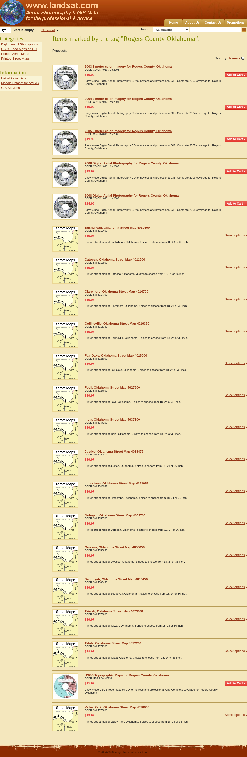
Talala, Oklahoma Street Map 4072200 (113, 643)
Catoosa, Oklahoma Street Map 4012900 (115, 259)
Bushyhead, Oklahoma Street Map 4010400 (117, 227)
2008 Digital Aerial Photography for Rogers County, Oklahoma (132, 195)
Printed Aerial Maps (15, 54)
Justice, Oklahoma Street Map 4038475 (114, 451)
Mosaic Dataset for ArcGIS (20, 83)
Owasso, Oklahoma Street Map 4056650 (115, 547)
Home (173, 22)
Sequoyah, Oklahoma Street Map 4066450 (116, 579)
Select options (235, 235)
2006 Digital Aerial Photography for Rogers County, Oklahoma (132, 163)
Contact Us (213, 22)
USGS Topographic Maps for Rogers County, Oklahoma (127, 675)
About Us (192, 22)
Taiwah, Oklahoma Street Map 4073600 (114, 611)
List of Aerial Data (13, 78)
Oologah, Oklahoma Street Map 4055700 (115, 515)
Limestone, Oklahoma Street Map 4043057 (116, 483)
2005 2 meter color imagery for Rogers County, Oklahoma (128, 131)
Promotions (236, 22)
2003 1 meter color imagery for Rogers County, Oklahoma (128, 66)
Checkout (48, 30)
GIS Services (10, 88)
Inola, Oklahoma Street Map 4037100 (112, 419)
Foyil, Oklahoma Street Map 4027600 (112, 387)
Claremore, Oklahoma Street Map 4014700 (116, 291)
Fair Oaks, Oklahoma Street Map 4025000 (116, 355)
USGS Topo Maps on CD (19, 49)
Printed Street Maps (15, 58)
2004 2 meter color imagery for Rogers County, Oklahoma (128, 99)
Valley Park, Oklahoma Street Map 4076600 (117, 707)
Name (233, 58)
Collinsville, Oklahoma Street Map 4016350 (117, 323)
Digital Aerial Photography (19, 44)
